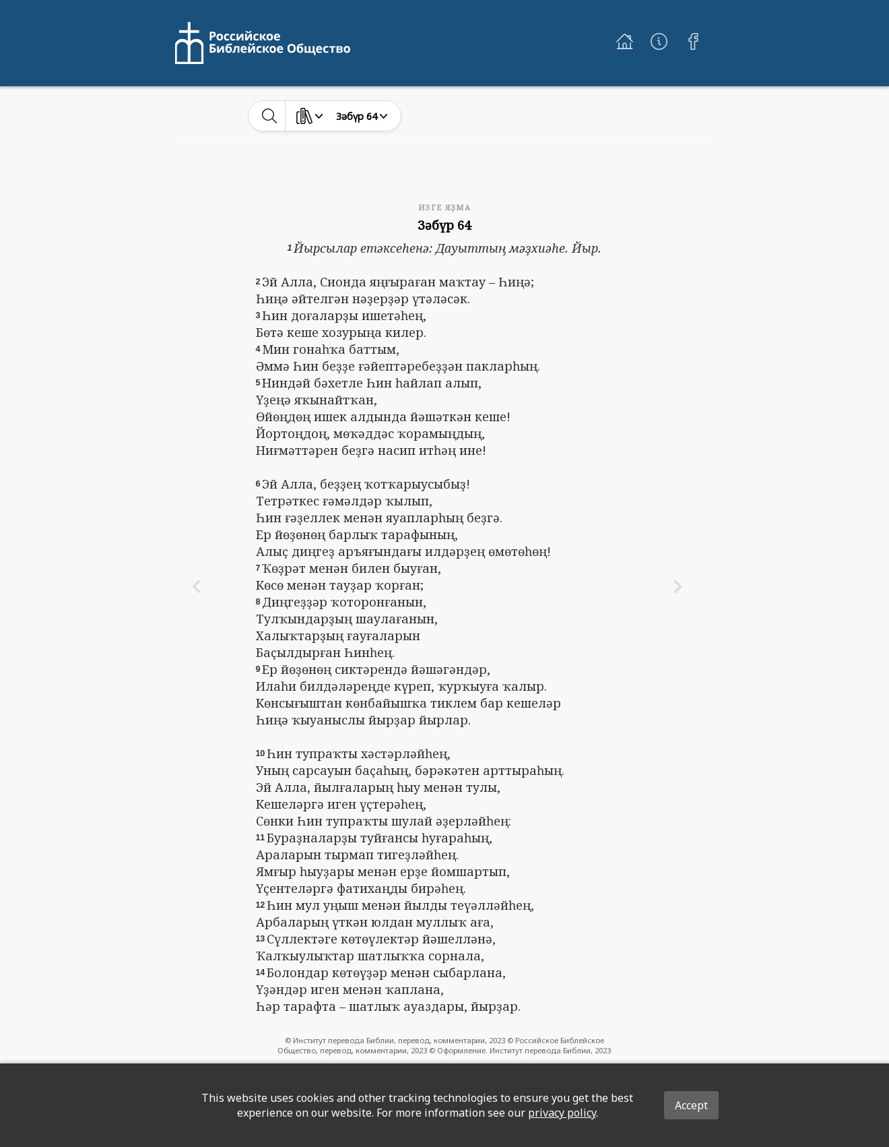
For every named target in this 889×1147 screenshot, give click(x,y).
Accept (691, 1105)
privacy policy (562, 1112)
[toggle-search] (270, 116)
